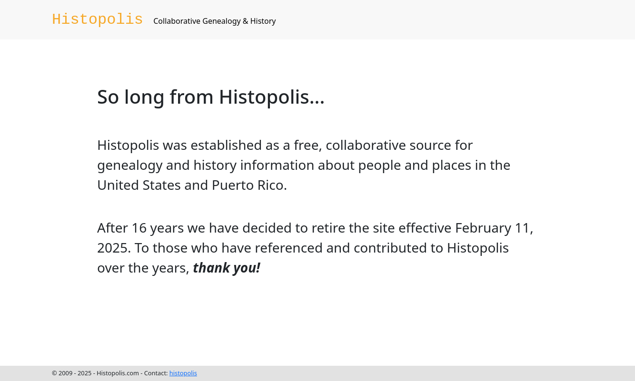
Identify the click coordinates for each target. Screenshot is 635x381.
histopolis (183, 373)
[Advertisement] (270, 321)
